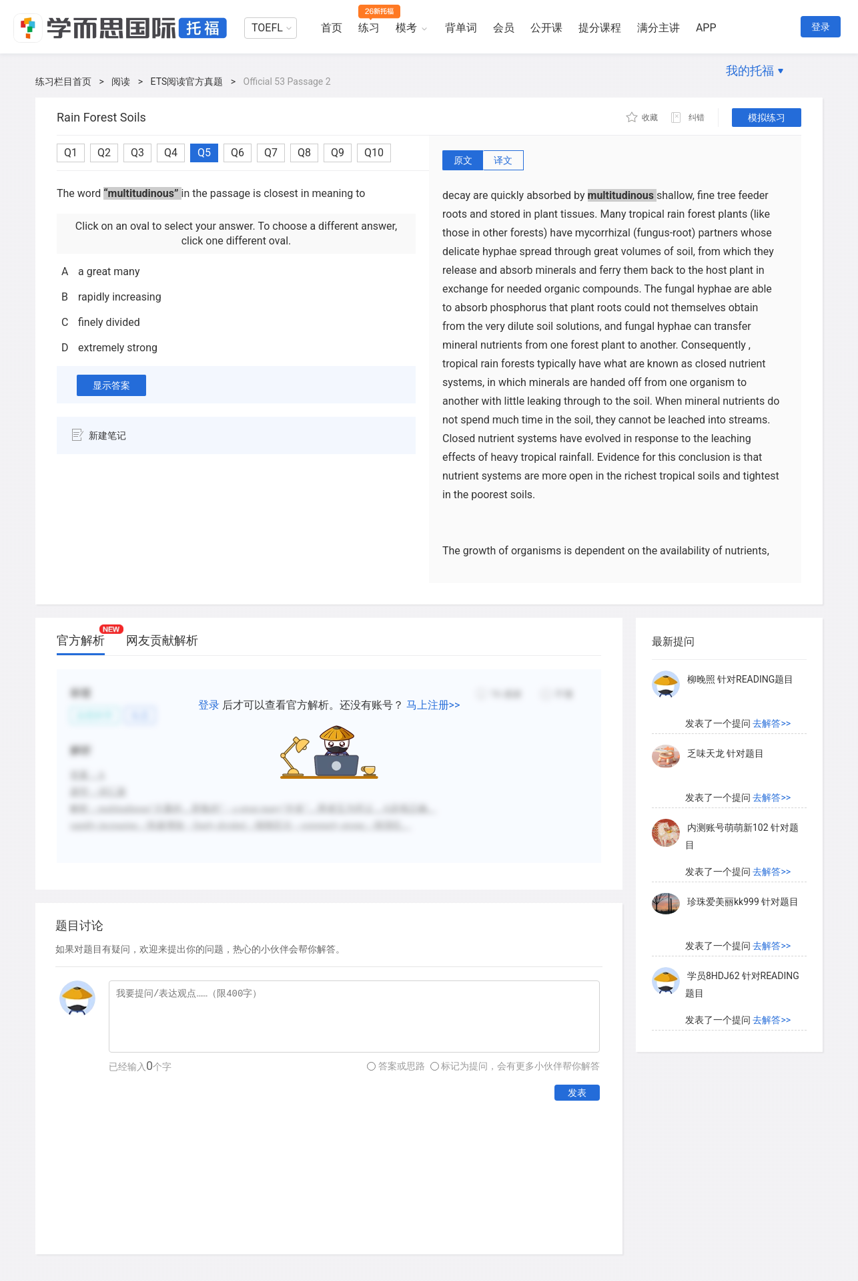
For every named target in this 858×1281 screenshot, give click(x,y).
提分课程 (599, 27)
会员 (503, 27)
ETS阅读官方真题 (187, 81)
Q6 (237, 152)
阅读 (120, 81)
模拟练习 (766, 117)
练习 (369, 27)
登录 (820, 26)
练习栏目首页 (63, 81)
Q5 (204, 152)
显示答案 (111, 385)
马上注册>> (433, 705)
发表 (577, 1092)
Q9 (337, 152)
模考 (406, 27)
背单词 (461, 27)
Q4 (170, 152)
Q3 (137, 152)
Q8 (304, 152)
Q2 (104, 152)
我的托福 (750, 70)
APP (706, 27)
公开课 (546, 27)
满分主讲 (658, 27)
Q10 (374, 152)
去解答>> (772, 723)
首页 (331, 27)
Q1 (70, 152)
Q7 (271, 152)
